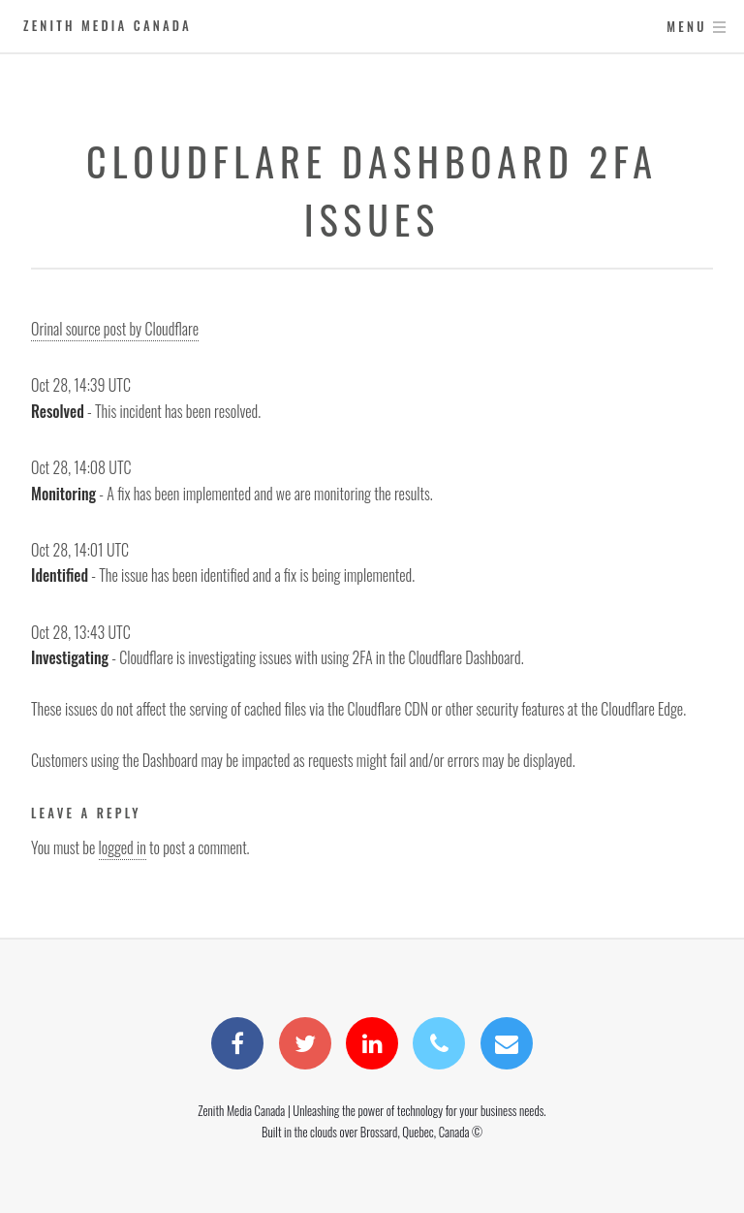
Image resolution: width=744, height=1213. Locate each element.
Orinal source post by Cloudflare (115, 328)
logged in (122, 847)
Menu (686, 26)
